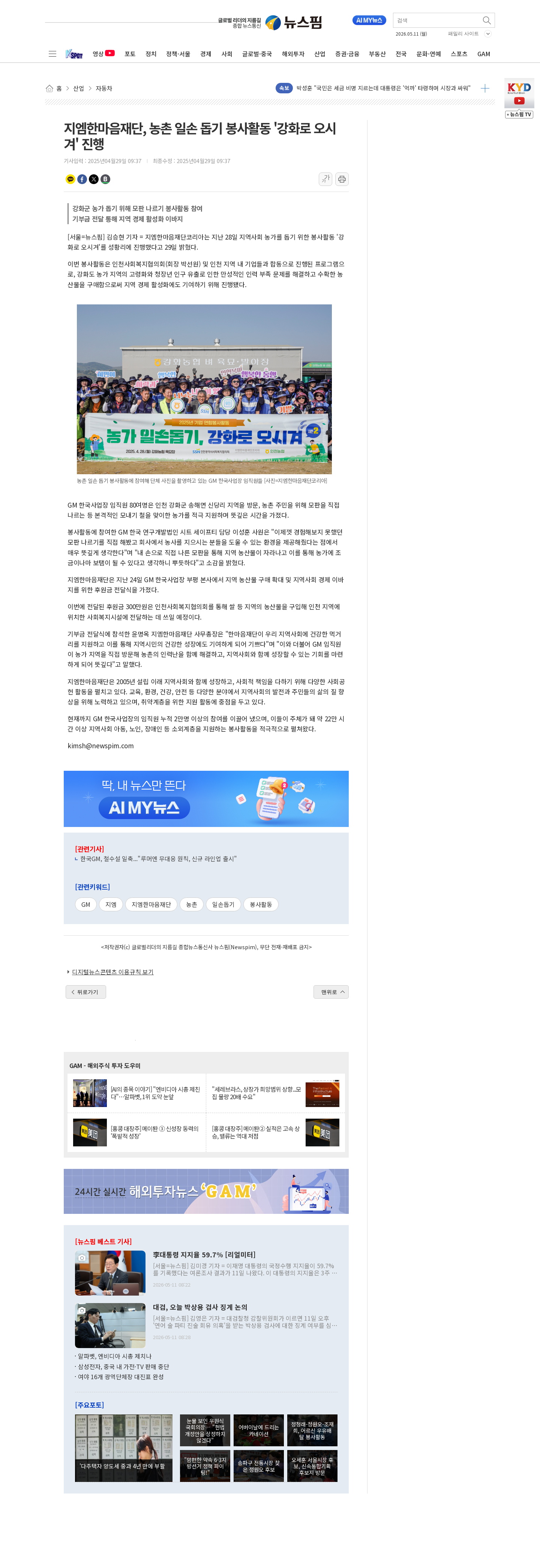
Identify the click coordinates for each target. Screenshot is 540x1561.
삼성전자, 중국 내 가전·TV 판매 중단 (123, 1366)
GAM (483, 53)
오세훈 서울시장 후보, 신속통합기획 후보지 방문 (312, 1466)
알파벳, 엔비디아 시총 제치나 (115, 1356)
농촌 (191, 904)
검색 (487, 20)
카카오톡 (70, 179)
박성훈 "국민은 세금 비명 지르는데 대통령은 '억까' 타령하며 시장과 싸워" (384, 88)
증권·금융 (347, 53)
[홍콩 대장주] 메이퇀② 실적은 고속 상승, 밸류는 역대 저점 (256, 1132)
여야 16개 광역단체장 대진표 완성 (121, 1376)
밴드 (105, 179)
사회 (226, 53)
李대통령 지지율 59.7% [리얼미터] (204, 1255)
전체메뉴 (52, 53)
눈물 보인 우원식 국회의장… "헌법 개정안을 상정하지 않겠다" (205, 1430)
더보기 (485, 88)
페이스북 (82, 179)
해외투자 (293, 53)
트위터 (94, 179)
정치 (151, 53)
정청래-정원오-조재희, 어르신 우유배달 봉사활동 (312, 1430)
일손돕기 (223, 904)
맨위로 (329, 992)
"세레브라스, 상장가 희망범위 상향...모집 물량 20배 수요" (256, 1093)
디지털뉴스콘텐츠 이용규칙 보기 (113, 971)
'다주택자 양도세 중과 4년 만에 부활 (122, 1465)
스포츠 (459, 53)
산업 (320, 53)
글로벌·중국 (257, 53)
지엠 (111, 904)
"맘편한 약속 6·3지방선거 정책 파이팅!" (205, 1466)
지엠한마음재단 (151, 904)
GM (85, 904)
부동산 (377, 53)
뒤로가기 (87, 992)
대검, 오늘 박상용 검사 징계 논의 (200, 1307)
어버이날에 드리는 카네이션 (258, 1430)
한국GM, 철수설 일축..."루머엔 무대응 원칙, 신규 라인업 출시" (158, 858)
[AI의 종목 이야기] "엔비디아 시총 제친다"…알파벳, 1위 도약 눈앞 (155, 1093)
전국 (401, 53)
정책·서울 (178, 53)
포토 (130, 53)
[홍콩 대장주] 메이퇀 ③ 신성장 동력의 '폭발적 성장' (154, 1132)
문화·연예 (429, 53)
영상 (104, 53)
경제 (206, 53)
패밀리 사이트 (463, 33)
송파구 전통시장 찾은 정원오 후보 (259, 1466)
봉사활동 (261, 904)
